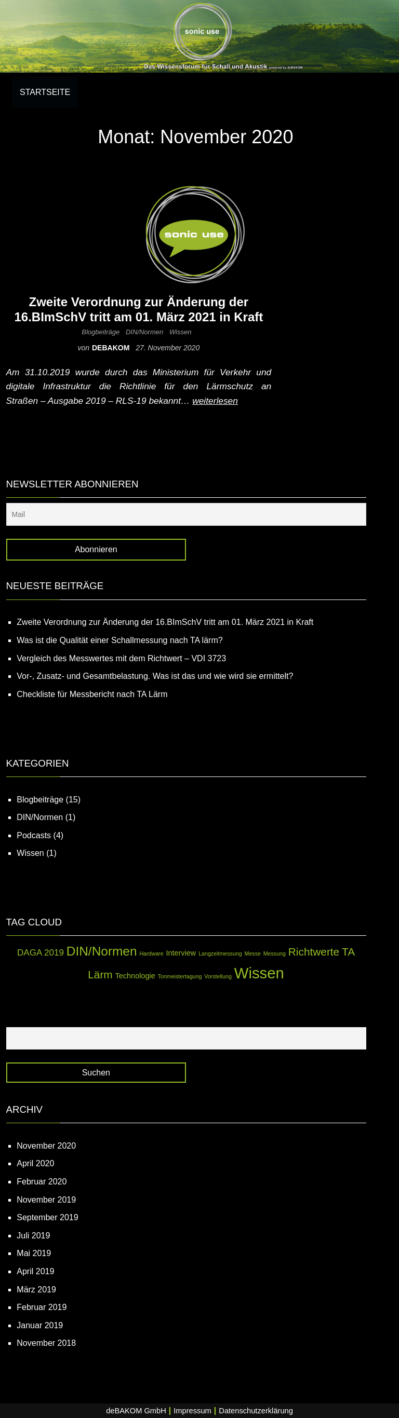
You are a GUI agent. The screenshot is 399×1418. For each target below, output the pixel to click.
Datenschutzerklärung (256, 1411)
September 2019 (47, 1217)
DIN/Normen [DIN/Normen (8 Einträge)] (101, 951)
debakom (111, 348)
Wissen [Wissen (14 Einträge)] (259, 972)
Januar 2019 (40, 1325)
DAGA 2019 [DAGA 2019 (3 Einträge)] (40, 953)
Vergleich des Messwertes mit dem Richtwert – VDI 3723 (121, 658)
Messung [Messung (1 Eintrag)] (274, 953)
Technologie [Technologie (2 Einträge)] (135, 976)
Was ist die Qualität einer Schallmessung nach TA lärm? (119, 640)
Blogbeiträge (100, 332)
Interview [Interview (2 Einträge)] (181, 953)
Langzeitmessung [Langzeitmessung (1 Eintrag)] (220, 953)
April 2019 (35, 1271)
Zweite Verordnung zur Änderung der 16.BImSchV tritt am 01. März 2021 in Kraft (138, 309)
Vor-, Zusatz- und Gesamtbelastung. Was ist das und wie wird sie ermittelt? (155, 676)
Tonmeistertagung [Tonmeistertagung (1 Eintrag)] (180, 976)
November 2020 (46, 1145)
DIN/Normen (144, 332)
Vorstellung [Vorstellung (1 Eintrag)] (218, 976)
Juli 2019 (33, 1235)
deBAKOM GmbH (136, 1411)
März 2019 (36, 1289)
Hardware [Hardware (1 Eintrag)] (151, 953)
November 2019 (46, 1199)
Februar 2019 (41, 1307)
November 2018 (46, 1343)
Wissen (180, 332)
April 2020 (35, 1163)
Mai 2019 (34, 1253)
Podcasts (34, 835)
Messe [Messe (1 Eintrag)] (253, 953)
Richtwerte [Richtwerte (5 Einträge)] (313, 952)
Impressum (192, 1411)
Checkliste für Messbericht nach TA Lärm (92, 694)
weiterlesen (215, 401)
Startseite (45, 92)
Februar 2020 (41, 1181)
